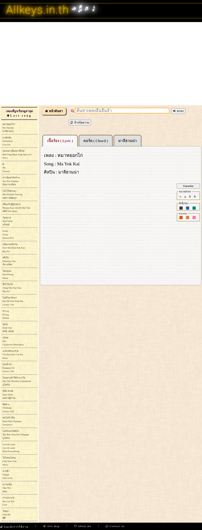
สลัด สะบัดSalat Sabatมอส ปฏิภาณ (9, 394)
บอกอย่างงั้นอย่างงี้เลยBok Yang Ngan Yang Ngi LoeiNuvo (17, 154)
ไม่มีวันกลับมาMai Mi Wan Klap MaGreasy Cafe (13, 301)
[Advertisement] (39, 63)
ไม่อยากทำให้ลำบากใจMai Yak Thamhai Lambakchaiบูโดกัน (17, 381)
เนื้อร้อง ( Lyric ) (60, 141)
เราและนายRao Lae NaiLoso (8, 501)
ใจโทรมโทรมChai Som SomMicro (10, 461)
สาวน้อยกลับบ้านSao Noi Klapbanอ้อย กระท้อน (11, 181)
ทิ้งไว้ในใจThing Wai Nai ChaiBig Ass (12, 287)
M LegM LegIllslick (6, 314)
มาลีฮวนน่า (127, 141)
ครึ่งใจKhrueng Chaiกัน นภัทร (9, 261)
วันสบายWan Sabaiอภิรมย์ (7, 221)
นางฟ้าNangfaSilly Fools (8, 474)
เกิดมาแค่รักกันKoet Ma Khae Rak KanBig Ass (14, 248)
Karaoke (188, 186)
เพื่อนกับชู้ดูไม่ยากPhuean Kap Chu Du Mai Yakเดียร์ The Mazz (16, 207)
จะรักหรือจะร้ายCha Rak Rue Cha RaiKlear (13, 354)
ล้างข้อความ (79, 122)
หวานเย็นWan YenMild (7, 488)
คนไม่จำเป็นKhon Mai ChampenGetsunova (12, 421)
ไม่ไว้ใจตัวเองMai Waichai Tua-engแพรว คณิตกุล (13, 194)
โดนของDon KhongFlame (8, 274)
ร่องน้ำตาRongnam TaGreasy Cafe (8, 367)
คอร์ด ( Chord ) (95, 141)
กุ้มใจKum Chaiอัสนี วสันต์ (8, 328)
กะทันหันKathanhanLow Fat (8, 141)
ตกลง (178, 111)
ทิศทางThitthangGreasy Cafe (8, 408)
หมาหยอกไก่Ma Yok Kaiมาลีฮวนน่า (9, 127)
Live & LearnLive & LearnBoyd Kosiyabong (11, 447)
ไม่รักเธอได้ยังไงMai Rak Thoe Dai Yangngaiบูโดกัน (16, 434)
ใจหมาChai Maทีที (7, 514)
